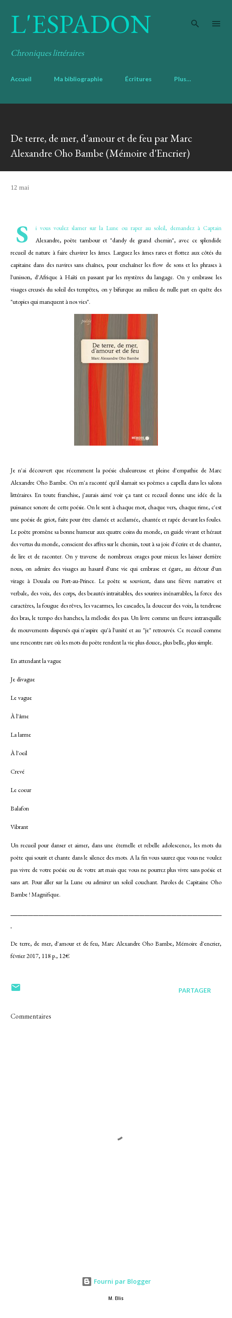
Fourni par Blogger (116, 1281)
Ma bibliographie (78, 79)
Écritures (138, 79)
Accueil (21, 79)
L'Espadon (81, 24)
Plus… (182, 79)
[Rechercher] (195, 16)
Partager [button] (194, 990)
